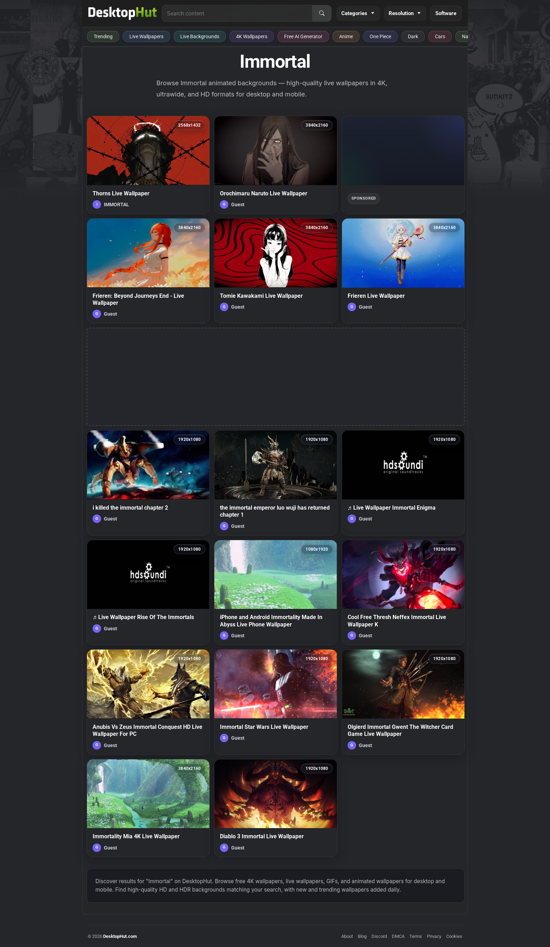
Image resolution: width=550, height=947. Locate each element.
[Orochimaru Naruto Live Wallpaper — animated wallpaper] (275, 165)
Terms (415, 936)
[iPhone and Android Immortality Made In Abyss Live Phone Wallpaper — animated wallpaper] (275, 592)
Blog (362, 936)
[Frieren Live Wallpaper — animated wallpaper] (403, 271)
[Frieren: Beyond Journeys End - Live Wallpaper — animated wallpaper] (148, 271)
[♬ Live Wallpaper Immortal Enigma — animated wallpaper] (403, 482)
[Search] (321, 13)
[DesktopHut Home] (122, 13)
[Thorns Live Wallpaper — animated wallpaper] (148, 165)
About (347, 936)
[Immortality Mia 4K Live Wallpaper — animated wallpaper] (148, 808)
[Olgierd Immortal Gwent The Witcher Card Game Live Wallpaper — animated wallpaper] (403, 702)
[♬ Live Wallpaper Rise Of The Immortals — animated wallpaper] (148, 592)
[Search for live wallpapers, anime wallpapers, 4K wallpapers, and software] (237, 13)
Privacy (434, 936)
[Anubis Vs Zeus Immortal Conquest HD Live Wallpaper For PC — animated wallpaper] (148, 702)
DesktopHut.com (120, 936)
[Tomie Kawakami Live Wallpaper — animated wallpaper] (275, 271)
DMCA (398, 936)
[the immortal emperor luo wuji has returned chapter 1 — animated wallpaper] (275, 482)
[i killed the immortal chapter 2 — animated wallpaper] (148, 482)
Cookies (454, 936)
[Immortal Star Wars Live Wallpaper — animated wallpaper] (275, 702)
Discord (379, 936)
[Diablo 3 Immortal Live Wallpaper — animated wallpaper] (275, 808)
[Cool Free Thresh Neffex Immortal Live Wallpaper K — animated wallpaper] (403, 592)
